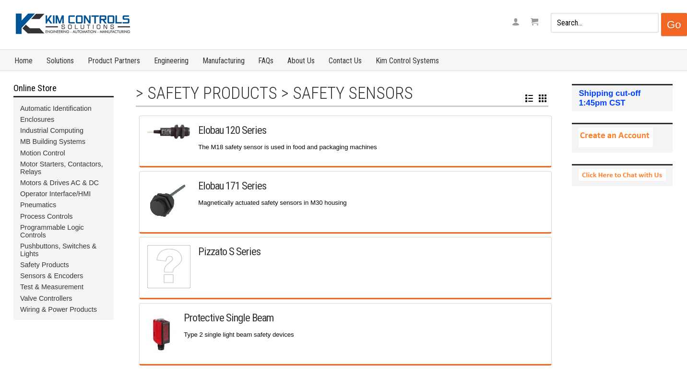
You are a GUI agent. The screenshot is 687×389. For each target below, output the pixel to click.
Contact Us (345, 60)
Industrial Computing (51, 130)
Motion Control (42, 153)
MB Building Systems (52, 141)
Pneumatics (38, 205)
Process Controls (46, 216)
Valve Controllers (46, 298)
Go (674, 25)
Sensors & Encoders (51, 276)
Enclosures (37, 119)
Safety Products (212, 93)
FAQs (265, 60)
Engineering (171, 60)
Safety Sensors (353, 93)
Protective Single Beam (228, 317)
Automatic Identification (56, 108)
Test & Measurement (51, 287)
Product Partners (114, 60)
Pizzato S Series (229, 251)
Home (23, 60)
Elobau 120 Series (232, 130)
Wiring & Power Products (58, 309)
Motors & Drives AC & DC (59, 183)
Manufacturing (223, 60)
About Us (301, 60)
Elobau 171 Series (232, 185)
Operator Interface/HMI (55, 194)
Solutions (60, 60)
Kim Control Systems (407, 60)
